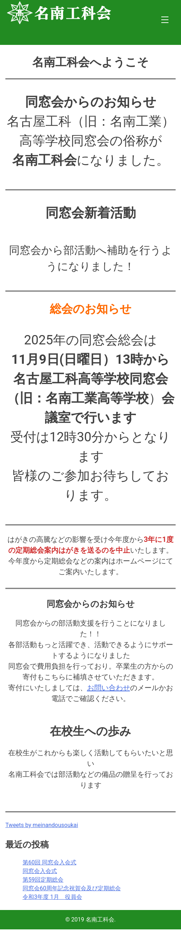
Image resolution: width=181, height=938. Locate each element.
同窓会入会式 (40, 871)
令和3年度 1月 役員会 (52, 896)
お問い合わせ (108, 687)
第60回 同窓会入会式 (49, 862)
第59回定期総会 (43, 879)
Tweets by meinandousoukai (41, 825)
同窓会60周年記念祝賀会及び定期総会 (72, 888)
